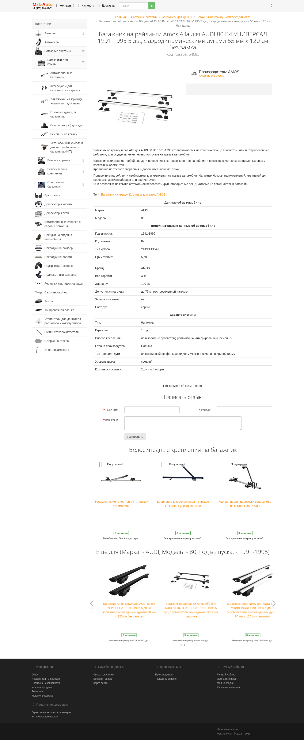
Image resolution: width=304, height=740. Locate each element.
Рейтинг (205, 410)
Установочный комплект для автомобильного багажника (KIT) (66, 147)
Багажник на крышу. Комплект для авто (66, 101)
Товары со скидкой (166, 678)
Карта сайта (101, 683)
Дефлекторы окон (57, 213)
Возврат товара (103, 678)
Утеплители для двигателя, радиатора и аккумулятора (63, 321)
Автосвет (51, 33)
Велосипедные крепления (58, 171)
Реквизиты (38, 691)
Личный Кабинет (226, 674)
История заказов (227, 678)
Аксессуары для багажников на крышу (65, 88)
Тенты (49, 301)
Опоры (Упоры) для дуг (66, 125)
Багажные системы (58, 51)
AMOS (160, 194)
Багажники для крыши (58, 62)
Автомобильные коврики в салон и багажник (63, 224)
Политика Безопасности (46, 683)
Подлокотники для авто (61, 274)
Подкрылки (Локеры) (59, 265)
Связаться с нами (104, 674)
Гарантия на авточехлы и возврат (51, 712)
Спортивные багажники (56, 184)
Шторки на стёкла (57, 341)
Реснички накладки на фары (64, 283)
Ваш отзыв (111, 420)
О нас (35, 674)
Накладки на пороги (58, 257)
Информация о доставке (46, 678)
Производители (164, 674)
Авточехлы (52, 42)
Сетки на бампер (56, 292)
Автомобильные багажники (61, 75)
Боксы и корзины (59, 160)
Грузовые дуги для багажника (63, 114)
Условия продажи (42, 687)
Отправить (135, 436)
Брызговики (52, 195)
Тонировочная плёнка (59, 310)
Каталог (85, 5)
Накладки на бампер (59, 248)
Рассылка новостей (228, 687)
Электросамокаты (57, 349)
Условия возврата (42, 695)
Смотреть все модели (211, 75)
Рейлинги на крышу (63, 134)
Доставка (105, 5)
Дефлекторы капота (58, 204)
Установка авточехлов (45, 716)
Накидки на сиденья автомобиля (58, 237)
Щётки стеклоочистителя (62, 332)
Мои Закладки (225, 683)
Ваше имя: (112, 410)
